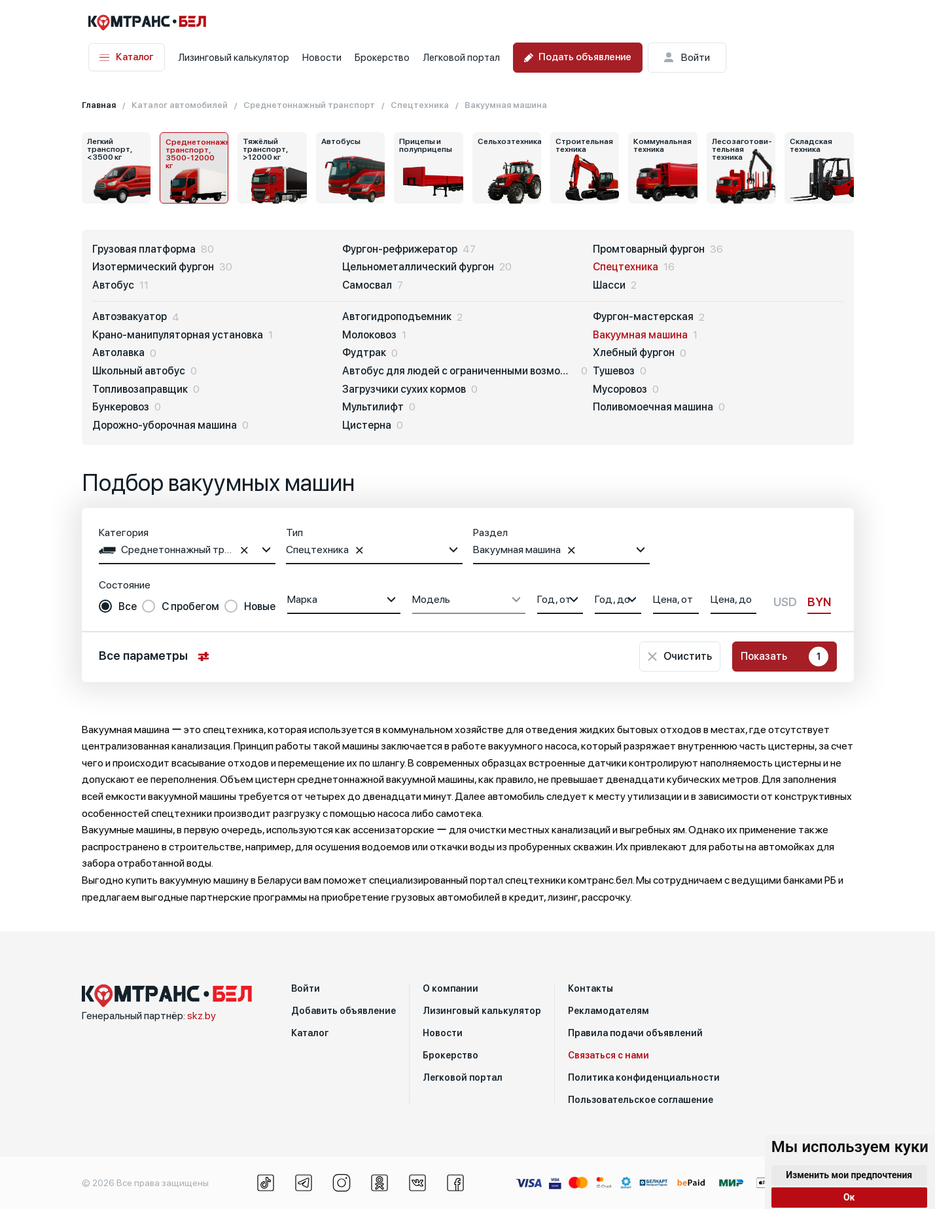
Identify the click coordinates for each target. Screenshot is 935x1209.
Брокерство (382, 57)
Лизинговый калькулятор (233, 57)
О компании (450, 988)
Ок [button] (849, 1197)
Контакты (590, 988)
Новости (322, 57)
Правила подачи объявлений (635, 1033)
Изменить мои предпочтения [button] (849, 1175)
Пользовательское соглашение (640, 1099)
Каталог (126, 57)
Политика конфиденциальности (644, 1077)
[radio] (118, 607)
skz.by (201, 1015)
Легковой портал (461, 57)
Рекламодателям (608, 1010)
